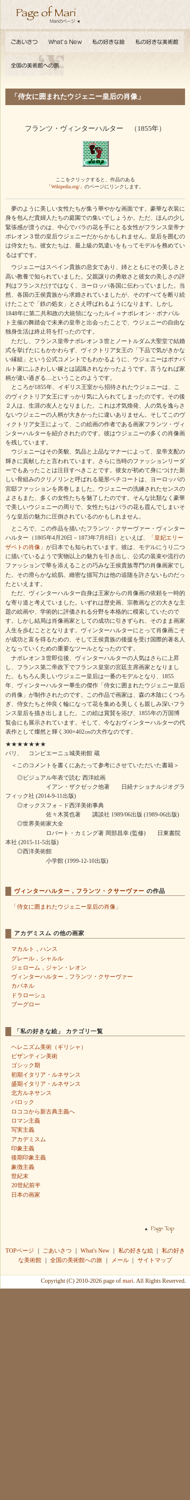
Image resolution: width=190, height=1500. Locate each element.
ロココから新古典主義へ (43, 1111)
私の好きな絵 (135, 1250)
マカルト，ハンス (34, 949)
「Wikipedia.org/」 (65, 186)
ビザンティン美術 (34, 1056)
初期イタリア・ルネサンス (46, 1074)
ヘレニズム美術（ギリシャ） (49, 1047)
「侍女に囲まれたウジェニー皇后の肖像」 (66, 906)
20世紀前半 (25, 1185)
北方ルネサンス (31, 1093)
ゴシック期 (25, 1065)
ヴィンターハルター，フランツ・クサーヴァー (80, 891)
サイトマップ (154, 1260)
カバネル (22, 985)
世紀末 (20, 1176)
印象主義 (22, 1148)
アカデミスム (28, 1139)
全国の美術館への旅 (76, 1260)
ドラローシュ (28, 995)
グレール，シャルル (37, 958)
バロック (22, 1102)
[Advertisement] (95, 1393)
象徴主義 (22, 1167)
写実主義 (22, 1129)
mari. (129, 1280)
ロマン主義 (25, 1120)
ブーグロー (25, 1004)
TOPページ (19, 1250)
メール (120, 1260)
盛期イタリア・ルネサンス (46, 1083)
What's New (94, 1250)
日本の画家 (25, 1194)
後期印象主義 (28, 1157)
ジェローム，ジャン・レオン (49, 967)
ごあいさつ (57, 1250)
